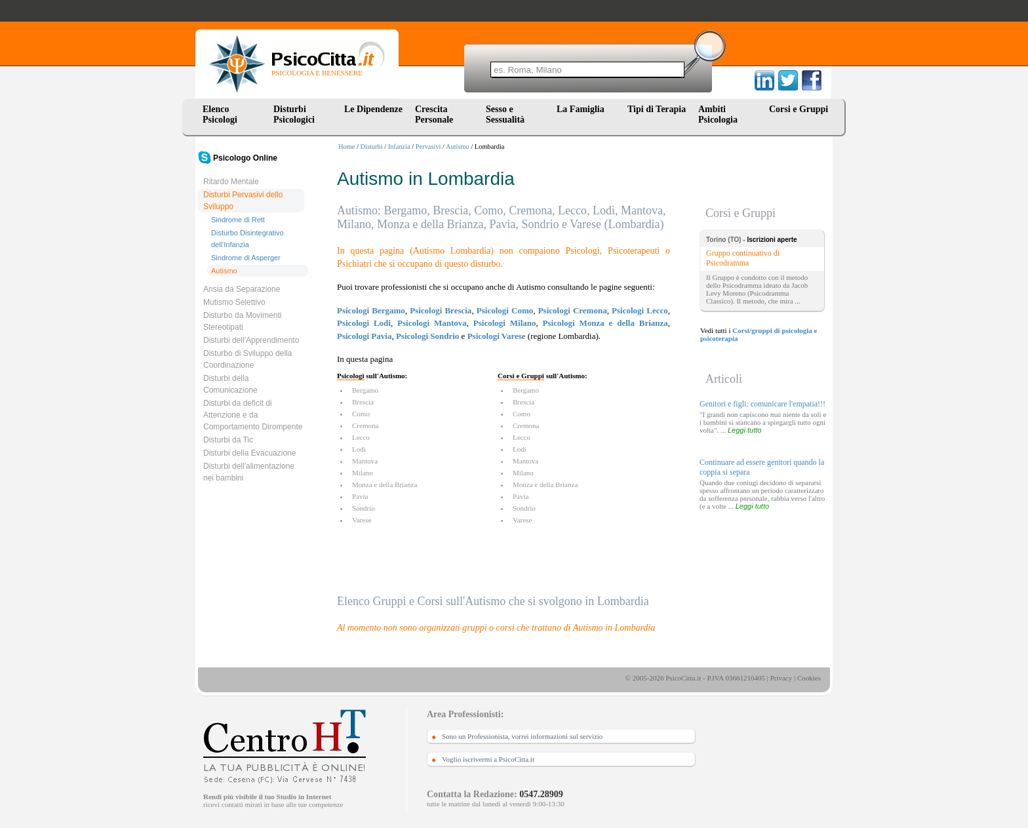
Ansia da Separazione (241, 289)
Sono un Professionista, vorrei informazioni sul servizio (522, 736)
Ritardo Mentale (231, 181)
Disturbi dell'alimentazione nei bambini (248, 472)
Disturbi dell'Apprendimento (251, 340)
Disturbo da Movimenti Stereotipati (242, 321)
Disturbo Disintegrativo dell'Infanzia (247, 238)
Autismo (457, 146)
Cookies (809, 678)
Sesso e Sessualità (505, 114)
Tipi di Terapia (656, 109)
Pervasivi (428, 146)
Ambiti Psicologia (718, 114)
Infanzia (399, 146)
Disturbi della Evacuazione (249, 453)
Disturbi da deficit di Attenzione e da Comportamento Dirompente (252, 415)
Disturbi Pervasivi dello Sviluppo (243, 200)
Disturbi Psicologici (294, 114)
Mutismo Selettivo (234, 302)
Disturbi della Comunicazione (230, 384)
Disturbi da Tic (228, 439)
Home (346, 146)
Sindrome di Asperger (246, 258)
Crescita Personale (434, 114)
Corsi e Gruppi (798, 109)
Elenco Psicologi (220, 114)
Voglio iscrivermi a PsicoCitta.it (488, 759)
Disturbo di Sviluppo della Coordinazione (247, 359)
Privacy (781, 678)
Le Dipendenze (373, 109)
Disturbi (372, 146)
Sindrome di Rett (238, 220)
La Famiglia (583, 109)
